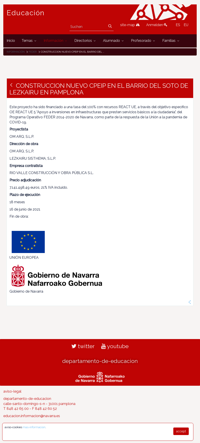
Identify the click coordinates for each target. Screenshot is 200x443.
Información (16, 51)
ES (178, 25)
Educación (26, 12)
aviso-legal (12, 391)
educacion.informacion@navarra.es (31, 416)
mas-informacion (34, 427)
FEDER (33, 51)
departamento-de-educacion (100, 361)
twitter (83, 346)
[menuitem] (10, 40)
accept (181, 431)
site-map (130, 25)
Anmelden (156, 25)
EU (186, 25)
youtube (115, 346)
